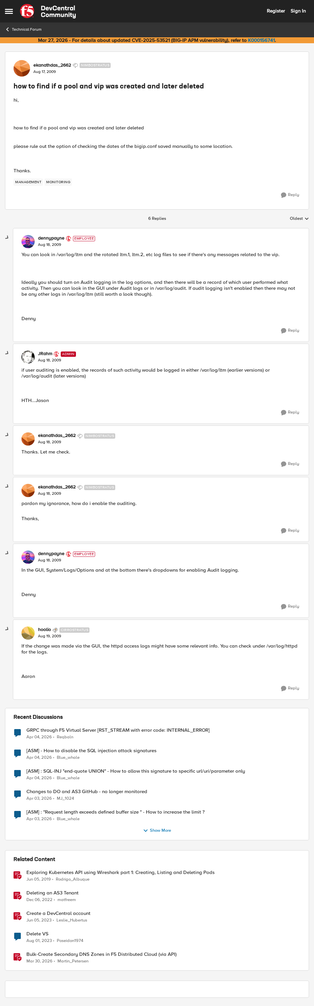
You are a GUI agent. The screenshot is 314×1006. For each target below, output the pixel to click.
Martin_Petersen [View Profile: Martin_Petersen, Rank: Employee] (72, 961)
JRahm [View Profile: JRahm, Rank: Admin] (45, 353)
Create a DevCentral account (58, 913)
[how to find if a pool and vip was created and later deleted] (49, 245)
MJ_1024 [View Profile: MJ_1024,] (65, 798)
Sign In (298, 11)
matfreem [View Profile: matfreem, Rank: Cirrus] (66, 899)
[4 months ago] (39, 737)
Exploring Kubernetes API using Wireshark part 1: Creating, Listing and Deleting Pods (120, 872)
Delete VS (37, 934)
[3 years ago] (39, 899)
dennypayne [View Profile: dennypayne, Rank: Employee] (51, 238)
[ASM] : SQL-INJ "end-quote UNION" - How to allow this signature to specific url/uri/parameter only (135, 771)
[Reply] (290, 195)
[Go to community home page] (48, 11)
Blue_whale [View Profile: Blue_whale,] (68, 757)
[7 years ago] (38, 879)
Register (276, 11)
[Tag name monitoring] (58, 182)
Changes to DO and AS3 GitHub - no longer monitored (86, 791)
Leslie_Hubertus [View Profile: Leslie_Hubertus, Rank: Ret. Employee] (71, 920)
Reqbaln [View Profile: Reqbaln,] (65, 736)
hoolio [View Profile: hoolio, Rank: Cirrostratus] (44, 629)
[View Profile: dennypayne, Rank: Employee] (28, 241)
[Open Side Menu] (9, 11)
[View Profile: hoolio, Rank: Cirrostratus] (28, 633)
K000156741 (261, 40)
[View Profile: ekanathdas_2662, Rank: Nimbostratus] (22, 68)
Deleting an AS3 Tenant (52, 893)
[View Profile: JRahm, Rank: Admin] (28, 357)
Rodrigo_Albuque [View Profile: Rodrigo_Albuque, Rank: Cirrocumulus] (72, 879)
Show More (157, 830)
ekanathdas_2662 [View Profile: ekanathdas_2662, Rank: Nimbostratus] (52, 65)
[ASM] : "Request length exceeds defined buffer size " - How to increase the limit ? (115, 812)
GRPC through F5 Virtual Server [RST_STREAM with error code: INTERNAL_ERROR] (118, 730)
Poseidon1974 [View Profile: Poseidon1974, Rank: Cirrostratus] (70, 940)
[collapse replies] (7, 238)
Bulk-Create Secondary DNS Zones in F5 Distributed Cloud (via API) (101, 954)
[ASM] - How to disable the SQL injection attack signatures (91, 751)
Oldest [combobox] (299, 218)
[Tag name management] (28, 182)
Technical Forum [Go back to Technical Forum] (23, 29)
